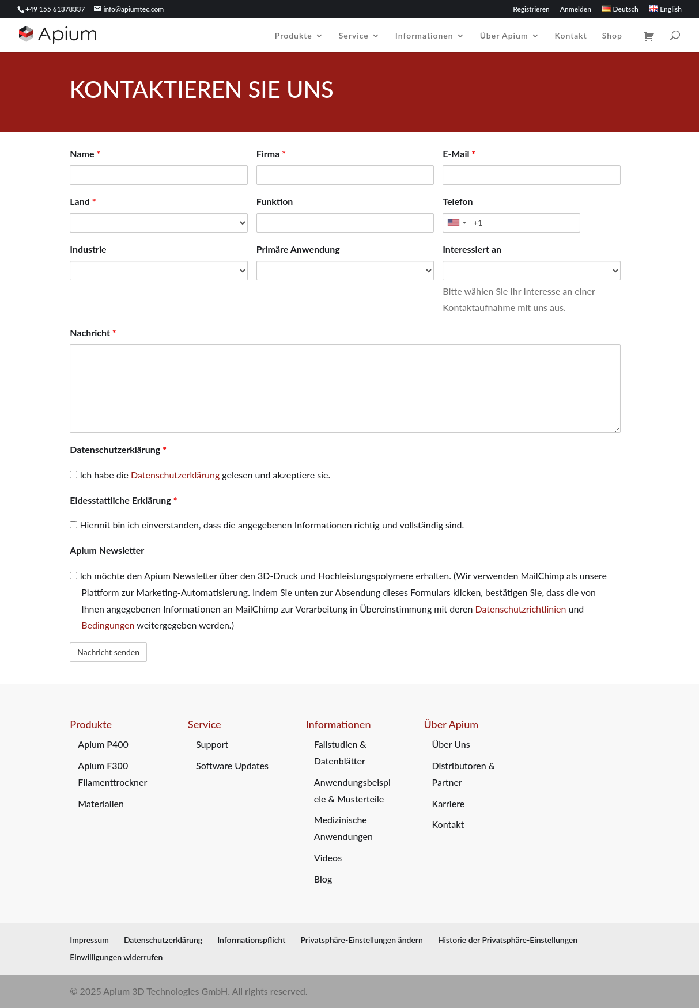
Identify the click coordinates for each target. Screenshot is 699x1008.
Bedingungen (107, 624)
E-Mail (459, 153)
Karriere (448, 803)
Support (212, 744)
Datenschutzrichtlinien (520, 608)
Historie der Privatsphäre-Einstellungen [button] (507, 940)
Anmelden (575, 9)
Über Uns (451, 744)
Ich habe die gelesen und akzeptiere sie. (200, 474)
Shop (612, 36)
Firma (271, 153)
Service (354, 36)
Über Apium (504, 36)
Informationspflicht (251, 940)
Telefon (458, 201)
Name (85, 153)
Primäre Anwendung (298, 249)
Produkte (293, 36)
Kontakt (571, 36)
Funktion (274, 201)
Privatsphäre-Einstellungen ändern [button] (361, 940)
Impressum (89, 940)
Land (83, 201)
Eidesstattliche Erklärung (123, 500)
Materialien (101, 803)
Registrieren (531, 9)
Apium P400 (103, 744)
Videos (328, 857)
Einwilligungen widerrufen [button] (116, 957)
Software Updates (232, 765)
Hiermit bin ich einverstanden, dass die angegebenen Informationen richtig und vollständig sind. (267, 524)
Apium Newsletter (107, 550)
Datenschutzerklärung (118, 449)
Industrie (88, 249)
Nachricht (93, 332)
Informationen (424, 36)
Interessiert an (472, 249)
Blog (323, 878)
